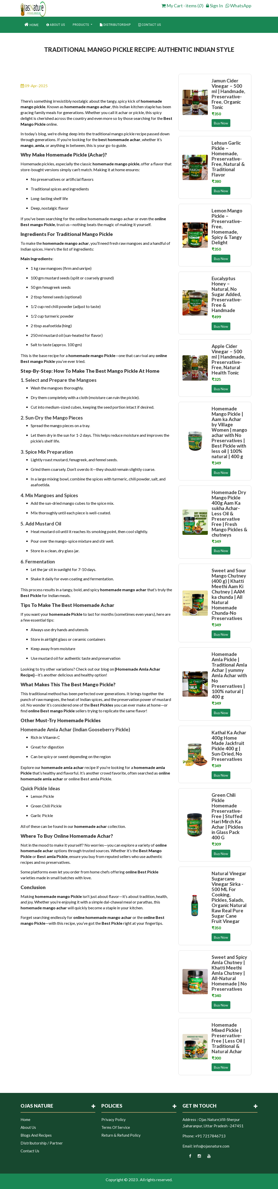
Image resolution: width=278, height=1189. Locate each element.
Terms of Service (115, 1127)
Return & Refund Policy (121, 1135)
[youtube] (206, 1157)
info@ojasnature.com (211, 1146)
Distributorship (115, 25)
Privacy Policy (113, 1119)
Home (31, 24)
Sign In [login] (214, 5)
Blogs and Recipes (36, 1135)
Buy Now (221, 123)
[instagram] (196, 1157)
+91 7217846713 (210, 1136)
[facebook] (186, 1157)
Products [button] (81, 25)
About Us (55, 25)
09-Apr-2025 (34, 85)
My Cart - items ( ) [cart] (182, 5)
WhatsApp (238, 5)
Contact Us (149, 25)
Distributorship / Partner (42, 1143)
